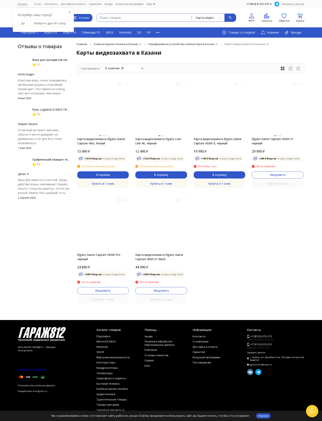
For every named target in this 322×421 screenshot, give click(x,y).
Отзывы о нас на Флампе (32, 369)
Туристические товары (112, 399)
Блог (147, 366)
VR (148, 32)
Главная (81, 44)
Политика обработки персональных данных (160, 343)
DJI (139, 32)
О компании (200, 341)
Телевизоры (105, 373)
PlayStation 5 (29, 32)
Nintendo (125, 32)
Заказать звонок (293, 4)
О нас (37, 4)
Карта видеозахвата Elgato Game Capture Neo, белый (101, 141)
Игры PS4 (69, 32)
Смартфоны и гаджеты (111, 378)
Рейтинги (151, 350)
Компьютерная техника (112, 389)
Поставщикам (202, 362)
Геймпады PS (91, 32)
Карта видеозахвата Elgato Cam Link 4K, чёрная (158, 141)
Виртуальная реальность (113, 357)
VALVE (100, 352)
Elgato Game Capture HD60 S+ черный (273, 141)
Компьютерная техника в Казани (116, 44)
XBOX (109, 32)
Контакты (51, 4)
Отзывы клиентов (156, 355)
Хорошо (263, 416)
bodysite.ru (41, 391)
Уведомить (278, 175)
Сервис (149, 360)
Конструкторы (106, 362)
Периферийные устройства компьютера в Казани (181, 44)
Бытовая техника (108, 383)
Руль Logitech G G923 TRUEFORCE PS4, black (63, 109)
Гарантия (95, 4)
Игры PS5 (50, 32)
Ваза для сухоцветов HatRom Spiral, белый (62, 60)
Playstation (103, 336)
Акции (109, 4)
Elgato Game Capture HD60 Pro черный (98, 257)
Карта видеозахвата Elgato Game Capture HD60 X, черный (218, 141)
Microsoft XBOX (106, 341)
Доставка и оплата (73, 4)
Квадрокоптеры (107, 368)
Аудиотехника (106, 394)
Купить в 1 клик (103, 184)
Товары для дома (108, 404)
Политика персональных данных (36, 385)
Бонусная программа (129, 4)
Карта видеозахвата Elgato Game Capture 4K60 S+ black (159, 257)
